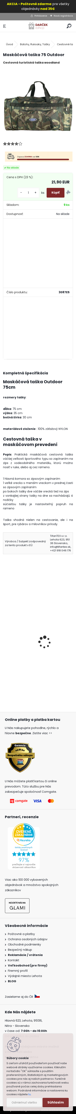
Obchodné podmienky (24, 944)
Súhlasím (55, 1102)
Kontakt (14, 960)
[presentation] (5, 637)
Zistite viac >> (42, 733)
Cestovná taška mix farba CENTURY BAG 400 (38, 651)
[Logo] (37, 26)
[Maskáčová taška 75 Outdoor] (38, 102)
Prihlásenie (40, 15)
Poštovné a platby (21, 934)
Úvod (9, 44)
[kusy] (28, 192)
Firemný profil (18, 971)
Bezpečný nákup (20, 950)
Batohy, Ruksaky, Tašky (35, 44)
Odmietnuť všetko (24, 1103)
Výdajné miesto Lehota (25, 976)
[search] (69, 26)
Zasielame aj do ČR (22, 997)
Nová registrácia (63, 15)
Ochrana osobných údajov (27, 939)
